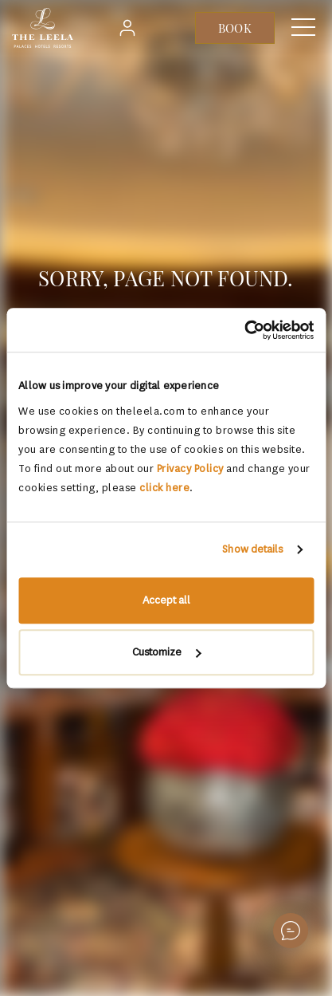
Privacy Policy (190, 468)
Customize (166, 652)
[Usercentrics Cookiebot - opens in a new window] (244, 330)
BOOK (234, 28)
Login (131, 28)
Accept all (166, 600)
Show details (252, 549)
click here (164, 487)
